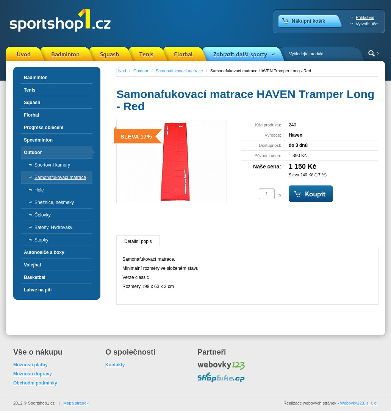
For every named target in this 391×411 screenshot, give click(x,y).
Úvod (24, 54)
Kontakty (115, 364)
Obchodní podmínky (35, 383)
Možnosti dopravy (32, 374)
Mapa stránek (76, 403)
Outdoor (141, 70)
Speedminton (38, 140)
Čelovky (42, 215)
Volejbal (32, 265)
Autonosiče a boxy (44, 252)
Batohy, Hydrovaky (53, 227)
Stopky (41, 240)
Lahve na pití (38, 290)
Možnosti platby (30, 364)
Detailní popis (138, 241)
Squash (109, 54)
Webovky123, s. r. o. (359, 403)
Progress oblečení (43, 127)
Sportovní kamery (52, 165)
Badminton (65, 54)
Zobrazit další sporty (240, 54)
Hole (39, 190)
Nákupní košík (308, 21)
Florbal (183, 54)
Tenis (146, 54)
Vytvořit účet (367, 24)
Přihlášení (365, 17)
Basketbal (34, 277)
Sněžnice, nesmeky (54, 202)
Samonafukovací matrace (179, 70)
